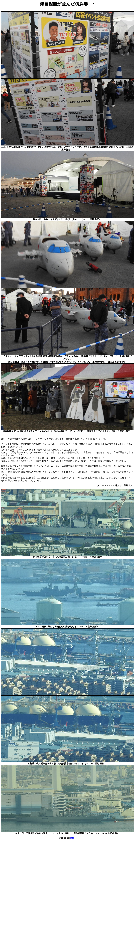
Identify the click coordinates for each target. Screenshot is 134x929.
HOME (72, 838)
